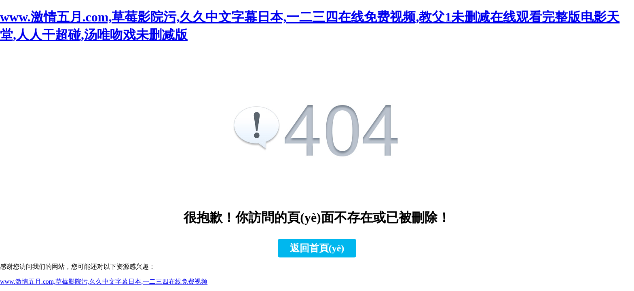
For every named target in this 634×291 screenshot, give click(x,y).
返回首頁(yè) (317, 248)
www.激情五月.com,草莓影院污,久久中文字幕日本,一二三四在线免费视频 (103, 281)
